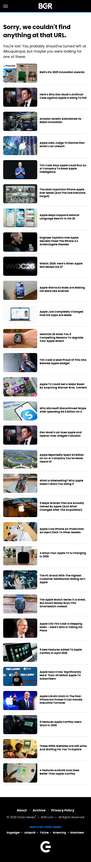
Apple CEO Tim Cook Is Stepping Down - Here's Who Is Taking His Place (61, 627)
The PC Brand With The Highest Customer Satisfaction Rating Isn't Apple (62, 579)
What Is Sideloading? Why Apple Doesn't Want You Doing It (61, 482)
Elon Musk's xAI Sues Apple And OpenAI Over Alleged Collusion (61, 434)
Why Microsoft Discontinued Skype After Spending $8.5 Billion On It (63, 410)
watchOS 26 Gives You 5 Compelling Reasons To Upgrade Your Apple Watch (61, 338)
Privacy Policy (62, 810)
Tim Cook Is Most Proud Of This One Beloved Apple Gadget (63, 361)
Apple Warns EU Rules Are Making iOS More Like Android (62, 289)
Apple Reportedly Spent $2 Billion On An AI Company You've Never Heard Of (62, 458)
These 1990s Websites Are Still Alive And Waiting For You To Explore (63, 748)
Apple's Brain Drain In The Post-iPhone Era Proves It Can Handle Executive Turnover (61, 700)
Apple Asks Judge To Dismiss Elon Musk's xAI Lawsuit (62, 144)
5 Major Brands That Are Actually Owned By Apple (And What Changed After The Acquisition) (62, 507)
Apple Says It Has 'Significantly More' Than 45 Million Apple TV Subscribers (60, 675)
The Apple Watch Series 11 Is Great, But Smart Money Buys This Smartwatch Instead (63, 603)
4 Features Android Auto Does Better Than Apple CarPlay (59, 772)
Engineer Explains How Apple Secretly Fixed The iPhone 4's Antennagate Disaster (59, 241)
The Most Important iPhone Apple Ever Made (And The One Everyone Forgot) (62, 193)
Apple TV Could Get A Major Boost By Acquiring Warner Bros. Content (63, 386)
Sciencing (59, 832)
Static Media (26, 817)
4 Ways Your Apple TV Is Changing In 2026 (63, 555)
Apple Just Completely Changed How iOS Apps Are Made (61, 313)
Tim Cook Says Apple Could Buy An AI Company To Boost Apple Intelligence (63, 169)
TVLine (44, 832)
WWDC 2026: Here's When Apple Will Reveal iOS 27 (61, 265)
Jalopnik (30, 832)
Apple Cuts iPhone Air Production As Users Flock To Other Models (62, 530)
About (22, 810)
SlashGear (77, 832)
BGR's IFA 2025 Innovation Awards (62, 72)
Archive (39, 810)
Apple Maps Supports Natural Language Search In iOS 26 (59, 217)
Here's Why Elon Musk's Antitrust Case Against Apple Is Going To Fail (63, 96)
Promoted (10, 66)
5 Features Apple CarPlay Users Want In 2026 (60, 723)
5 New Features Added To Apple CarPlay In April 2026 (61, 651)
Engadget (13, 832)
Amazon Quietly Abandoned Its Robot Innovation (60, 120)
